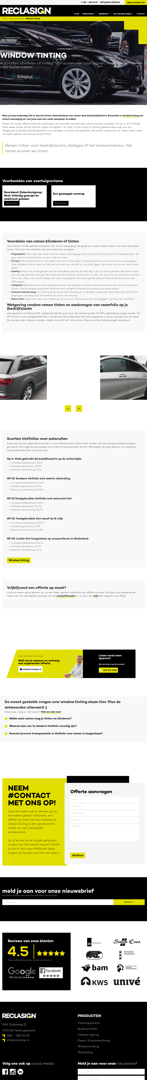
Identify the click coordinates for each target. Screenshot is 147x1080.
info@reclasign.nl (110, 2)
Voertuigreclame (16, 19)
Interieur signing (88, 1034)
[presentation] (87, 847)
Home (76, 14)
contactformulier (66, 596)
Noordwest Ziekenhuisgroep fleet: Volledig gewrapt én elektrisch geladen (23, 196)
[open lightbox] (23, 378)
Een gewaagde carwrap (69, 194)
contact (141, 14)
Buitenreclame (87, 1029)
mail (95, 596)
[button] (87, 13)
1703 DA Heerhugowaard (18, 1030)
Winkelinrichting (88, 1046)
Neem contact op (136, 3)
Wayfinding (85, 1052)
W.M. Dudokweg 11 (14, 1024)
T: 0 (89, 2)
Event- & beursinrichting (94, 1040)
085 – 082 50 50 (18, 1036)
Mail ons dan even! (51, 712)
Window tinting (33, 19)
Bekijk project (12, 203)
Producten (89, 1016)
